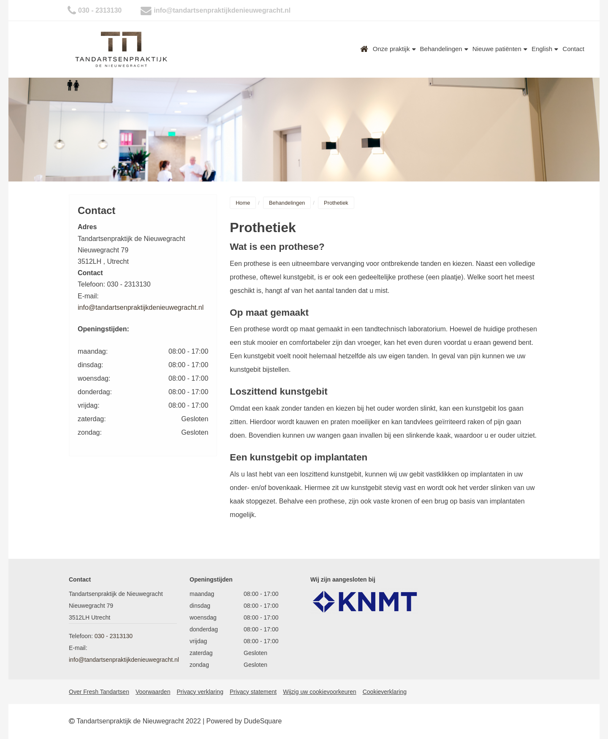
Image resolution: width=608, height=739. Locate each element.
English (545, 48)
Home (364, 49)
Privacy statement (253, 691)
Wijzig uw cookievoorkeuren (319, 691)
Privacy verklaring (199, 691)
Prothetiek (336, 203)
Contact (573, 48)
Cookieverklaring (385, 691)
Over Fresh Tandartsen (99, 691)
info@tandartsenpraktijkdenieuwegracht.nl (222, 10)
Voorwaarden (153, 691)
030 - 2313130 (100, 10)
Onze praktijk (394, 48)
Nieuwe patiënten (499, 48)
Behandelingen (444, 48)
